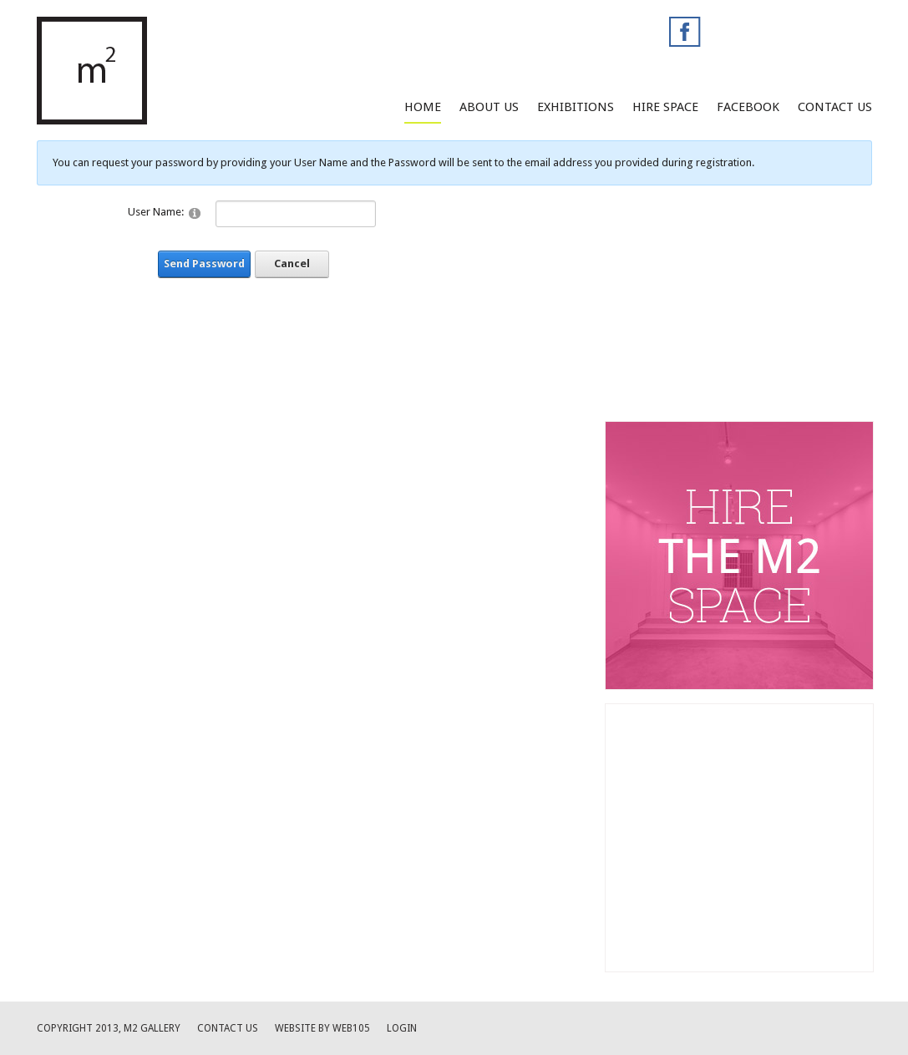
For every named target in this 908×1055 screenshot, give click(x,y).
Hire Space (665, 106)
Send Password (204, 263)
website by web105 (322, 1028)
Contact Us (835, 106)
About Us (489, 106)
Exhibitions (575, 106)
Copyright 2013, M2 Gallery (108, 1028)
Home (422, 106)
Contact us (227, 1028)
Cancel (292, 263)
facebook (748, 106)
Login (402, 1028)
